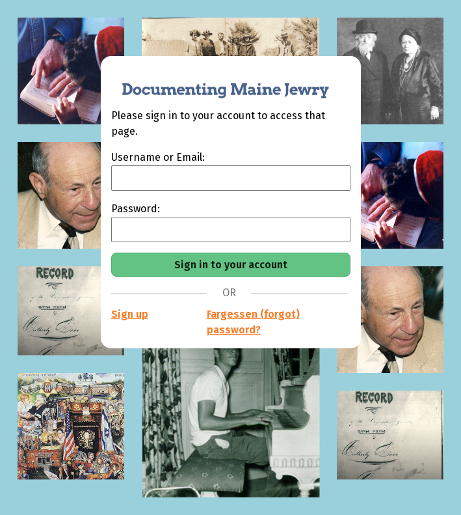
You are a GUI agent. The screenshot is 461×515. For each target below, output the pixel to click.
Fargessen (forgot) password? (253, 322)
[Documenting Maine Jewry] (218, 82)
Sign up (129, 314)
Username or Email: (158, 157)
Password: (135, 208)
